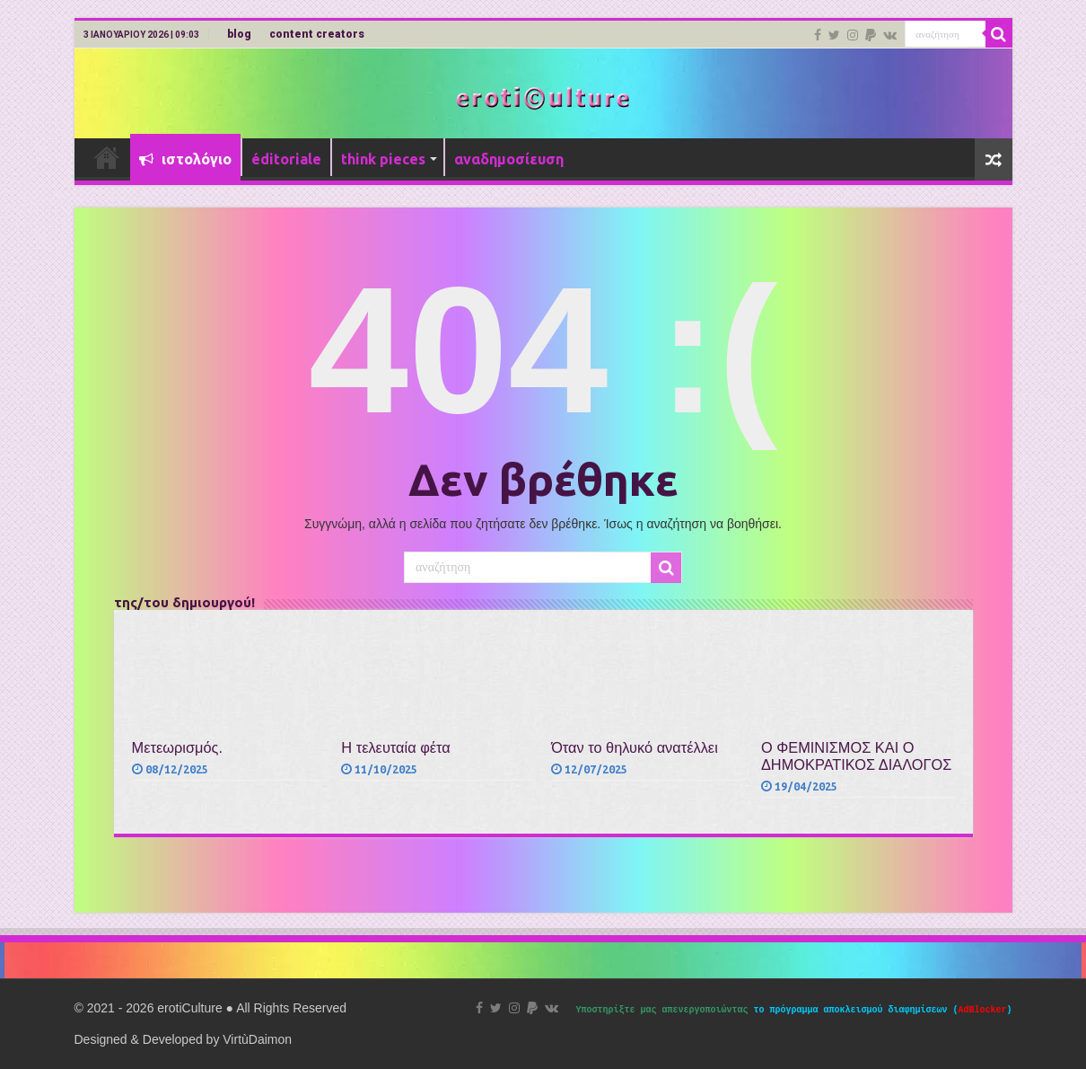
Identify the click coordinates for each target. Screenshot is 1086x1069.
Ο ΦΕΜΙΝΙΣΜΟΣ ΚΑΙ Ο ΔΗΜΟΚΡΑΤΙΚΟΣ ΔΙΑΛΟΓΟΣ (856, 756)
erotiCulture (191, 1008)
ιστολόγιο (185, 159)
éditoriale (286, 159)
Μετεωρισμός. (177, 747)
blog (239, 34)
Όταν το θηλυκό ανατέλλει (634, 747)
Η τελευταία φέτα (395, 747)
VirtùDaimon (257, 1039)
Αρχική (106, 157)
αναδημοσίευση (509, 159)
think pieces (383, 159)
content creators (316, 34)
